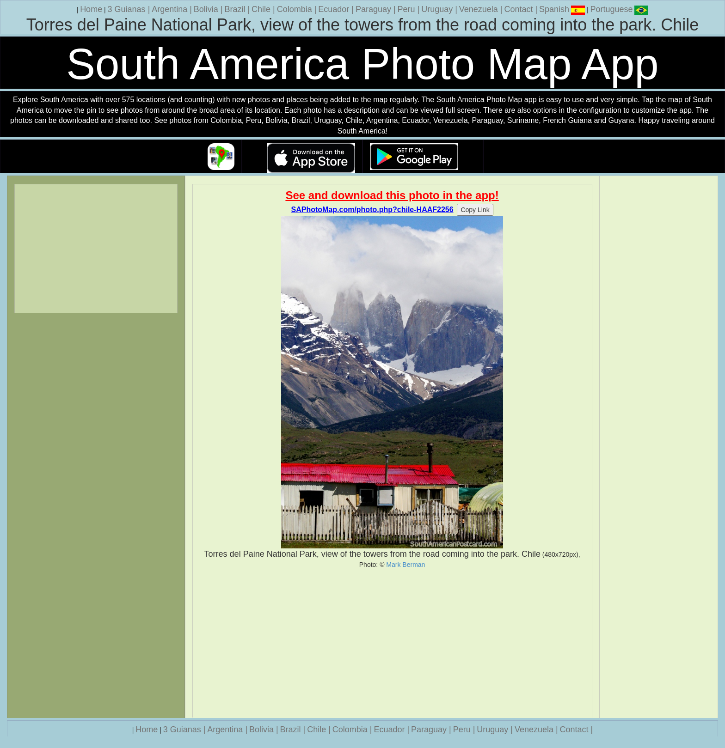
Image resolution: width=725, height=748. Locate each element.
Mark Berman (405, 564)
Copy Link (475, 209)
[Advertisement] (392, 643)
